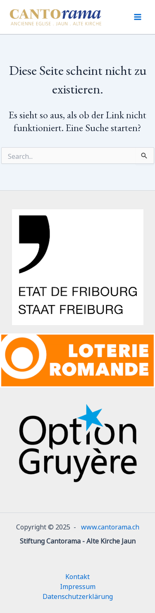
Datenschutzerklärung (78, 596)
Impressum (77, 586)
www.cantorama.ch (110, 526)
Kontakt (77, 576)
